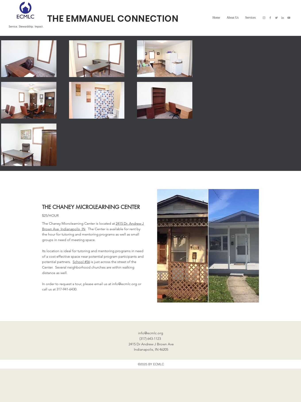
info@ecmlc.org (124, 284)
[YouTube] (289, 17)
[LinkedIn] (282, 17)
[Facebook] (270, 17)
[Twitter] (276, 17)
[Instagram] (264, 17)
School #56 (81, 262)
